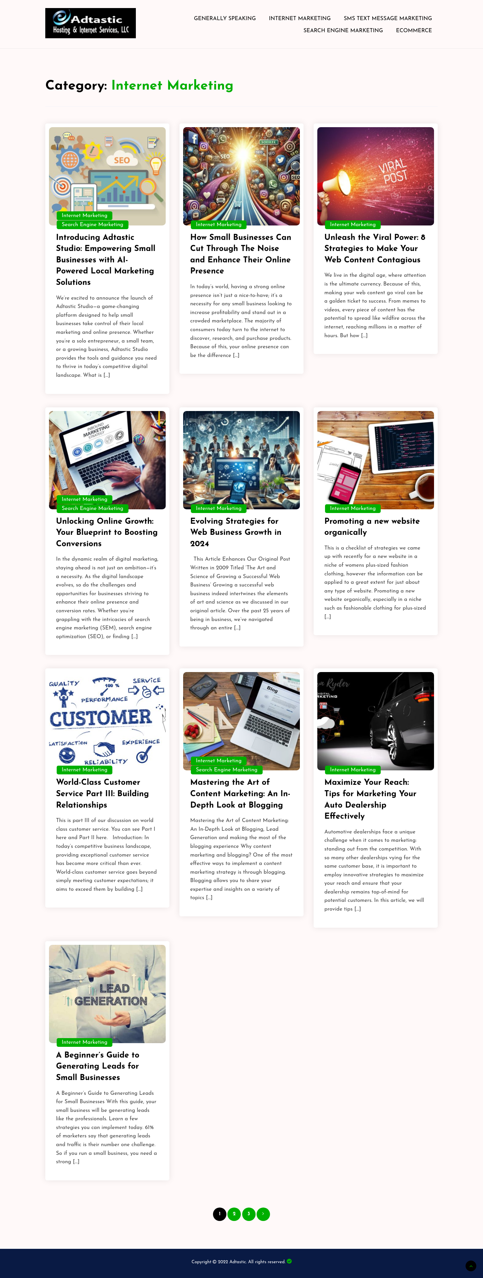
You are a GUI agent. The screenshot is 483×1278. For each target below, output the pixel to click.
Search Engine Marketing (343, 31)
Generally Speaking (225, 18)
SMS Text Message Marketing (388, 18)
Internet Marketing (300, 18)
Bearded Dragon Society (289, 1261)
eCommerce (414, 31)
